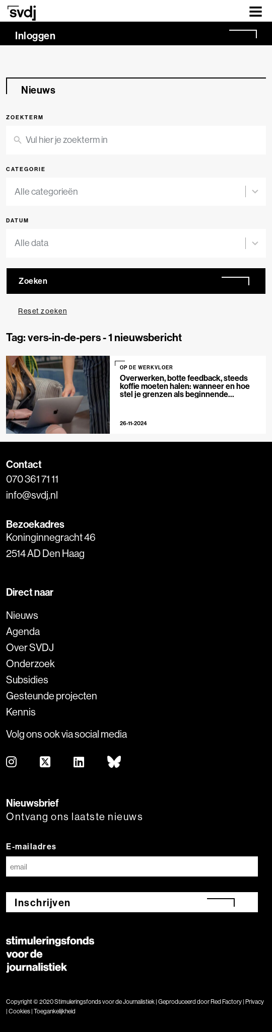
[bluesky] (114, 762)
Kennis (21, 711)
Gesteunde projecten (51, 695)
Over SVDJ (30, 647)
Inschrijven (43, 902)
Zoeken (33, 281)
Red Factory (226, 1001)
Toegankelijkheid (55, 1011)
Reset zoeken (42, 310)
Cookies (19, 1011)
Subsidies (27, 679)
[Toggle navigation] (255, 11)
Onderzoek (30, 663)
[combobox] (130, 192)
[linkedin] (79, 762)
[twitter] (45, 762)
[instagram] (12, 762)
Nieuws (22, 615)
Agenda (23, 631)
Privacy (254, 1001)
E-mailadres (31, 846)
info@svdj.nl (32, 495)
